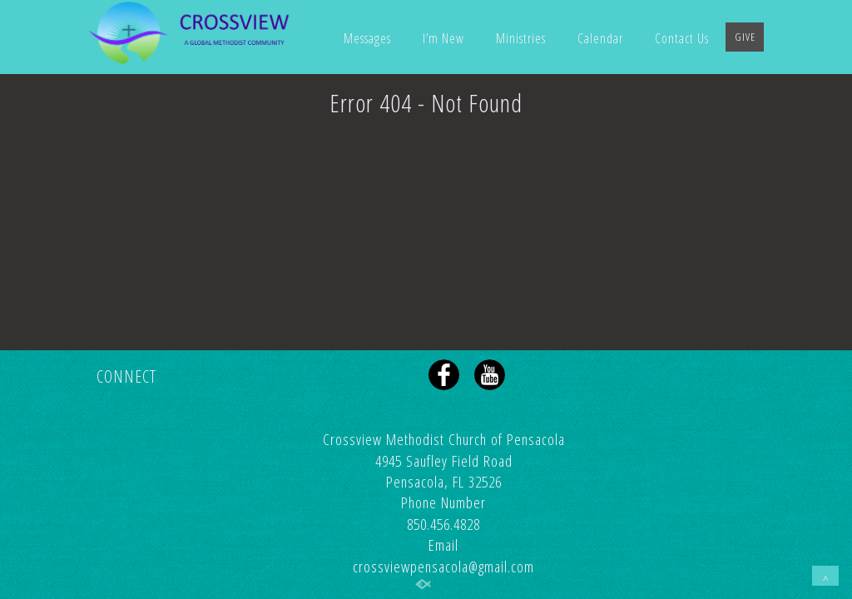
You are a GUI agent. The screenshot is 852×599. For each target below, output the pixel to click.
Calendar (600, 38)
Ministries (521, 38)
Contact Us (682, 38)
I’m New (443, 38)
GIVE (745, 36)
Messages (367, 38)
